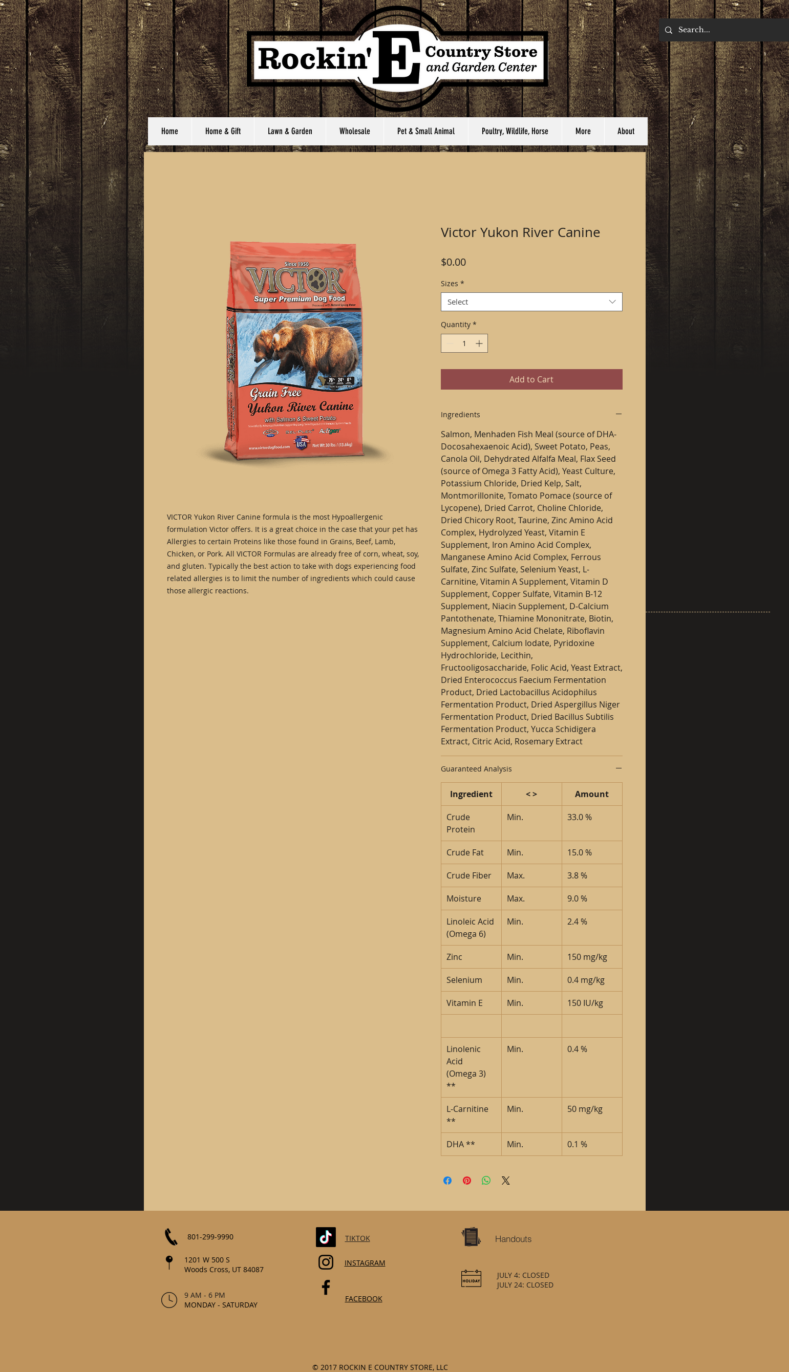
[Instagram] (326, 1262)
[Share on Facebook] (447, 1180)
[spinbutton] (464, 343)
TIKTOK (357, 1238)
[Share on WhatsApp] (486, 1180)
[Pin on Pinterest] (467, 1180)
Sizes (452, 283)
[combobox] (532, 302)
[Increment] (480, 343)
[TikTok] (326, 1237)
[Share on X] (506, 1180)
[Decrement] (448, 343)
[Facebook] (326, 1287)
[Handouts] (513, 1238)
